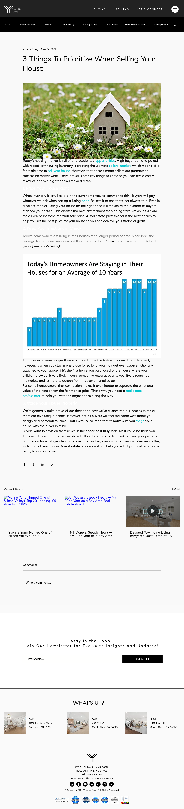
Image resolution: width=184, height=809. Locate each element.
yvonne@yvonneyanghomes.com (95, 778)
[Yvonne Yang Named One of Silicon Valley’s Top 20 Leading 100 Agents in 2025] (31, 511)
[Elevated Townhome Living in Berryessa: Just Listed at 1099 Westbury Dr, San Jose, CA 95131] (153, 511)
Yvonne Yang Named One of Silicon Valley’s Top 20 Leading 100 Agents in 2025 (30, 534)
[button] (150, 9)
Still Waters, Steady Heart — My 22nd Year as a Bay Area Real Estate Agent (90, 534)
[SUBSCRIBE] (142, 659)
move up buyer (160, 24)
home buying (111, 24)
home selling (68, 24)
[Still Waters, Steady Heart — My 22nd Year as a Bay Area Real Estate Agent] (92, 511)
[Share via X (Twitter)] (33, 464)
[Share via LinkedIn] (43, 464)
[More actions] (159, 49)
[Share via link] (52, 464)
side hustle (48, 24)
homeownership (28, 24)
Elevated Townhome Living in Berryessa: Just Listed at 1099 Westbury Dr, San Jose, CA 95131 (152, 534)
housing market (89, 24)
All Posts (8, 24)
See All (176, 489)
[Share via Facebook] (24, 464)
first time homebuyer (135, 24)
